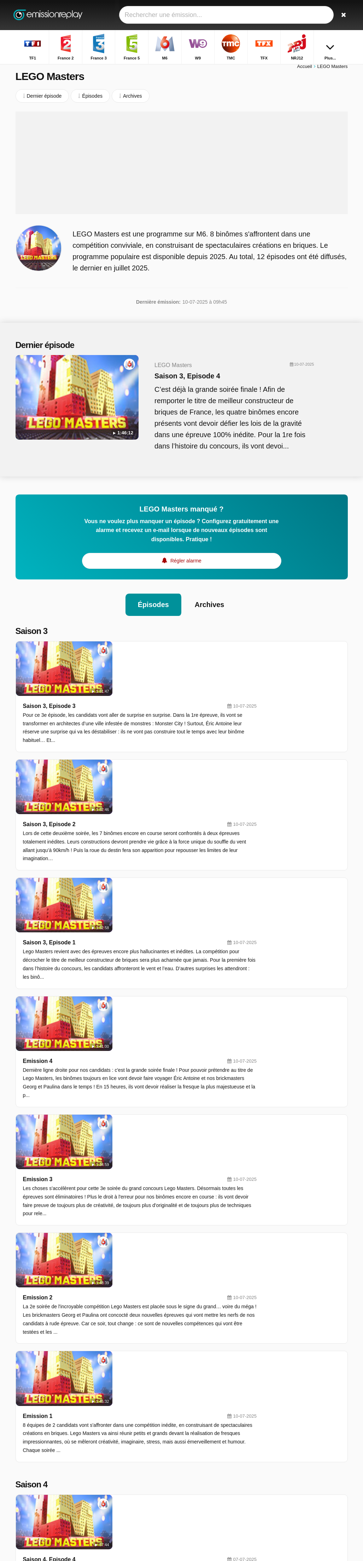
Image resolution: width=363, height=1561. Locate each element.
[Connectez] (327, 15)
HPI (277, 1471)
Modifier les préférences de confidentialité (48, 1528)
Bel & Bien (284, 1460)
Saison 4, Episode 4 (132, 1126)
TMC (135, 1442)
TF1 (134, 1411)
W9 (199, 1431)
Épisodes (153, 608)
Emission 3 (120, 910)
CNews (138, 1472)
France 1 (139, 1483)
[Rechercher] (344, 15)
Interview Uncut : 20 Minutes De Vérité (310, 1430)
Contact (24, 1504)
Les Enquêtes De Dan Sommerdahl (310, 1491)
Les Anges (284, 1440)
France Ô (140, 1493)
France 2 (205, 1411)
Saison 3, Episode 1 (132, 782)
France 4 (205, 1483)
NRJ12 (137, 1452)
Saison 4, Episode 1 (132, 1309)
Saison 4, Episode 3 (132, 1190)
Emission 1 (120, 1038)
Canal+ (204, 1462)
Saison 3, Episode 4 (175, 379)
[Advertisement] (182, 166)
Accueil (304, 70)
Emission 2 (120, 974)
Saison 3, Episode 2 (132, 719)
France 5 (205, 1421)
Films (278, 1409)
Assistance (52, 1504)
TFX (200, 1442)
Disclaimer (81, 1504)
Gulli (135, 1462)
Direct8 (203, 1493)
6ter (200, 1452)
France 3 (139, 1421)
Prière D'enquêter (292, 1450)
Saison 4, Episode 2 (132, 1254)
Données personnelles (40, 1513)
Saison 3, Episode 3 (132, 655)
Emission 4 (120, 846)
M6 (133, 1431)
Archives (210, 608)
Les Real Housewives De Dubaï (307, 1419)
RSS (77, 1513)
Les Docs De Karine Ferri (300, 1481)
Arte (200, 1472)
